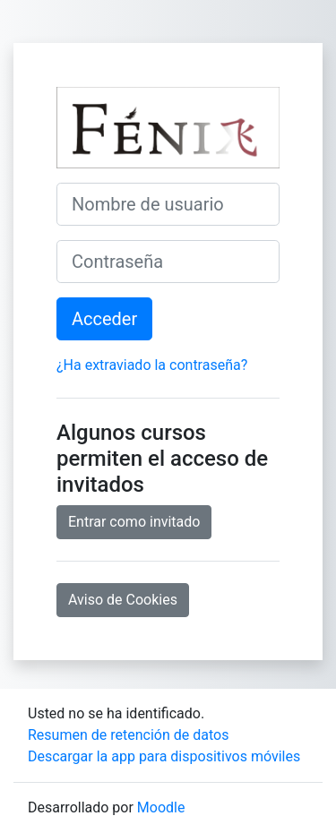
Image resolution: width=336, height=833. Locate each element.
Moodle (161, 807)
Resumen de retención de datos (128, 734)
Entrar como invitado (134, 521)
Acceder (104, 319)
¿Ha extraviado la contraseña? (151, 365)
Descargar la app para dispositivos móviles (164, 756)
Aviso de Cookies (122, 599)
